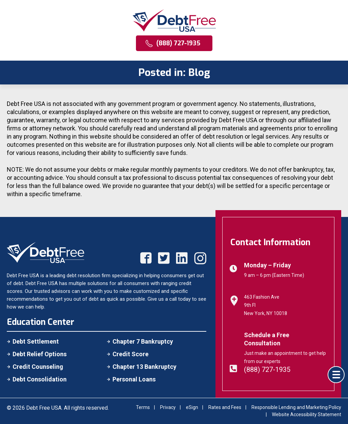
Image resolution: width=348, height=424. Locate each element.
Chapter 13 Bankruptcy (144, 366)
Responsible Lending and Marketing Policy (296, 407)
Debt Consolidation (40, 379)
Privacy (168, 407)
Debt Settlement (36, 341)
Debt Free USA (44, 408)
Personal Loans (134, 379)
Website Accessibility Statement (306, 414)
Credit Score (130, 354)
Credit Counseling (38, 366)
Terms (143, 407)
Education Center (40, 322)
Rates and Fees (224, 407)
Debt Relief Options (40, 354)
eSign (192, 407)
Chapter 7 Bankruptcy (142, 341)
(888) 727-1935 (267, 369)
